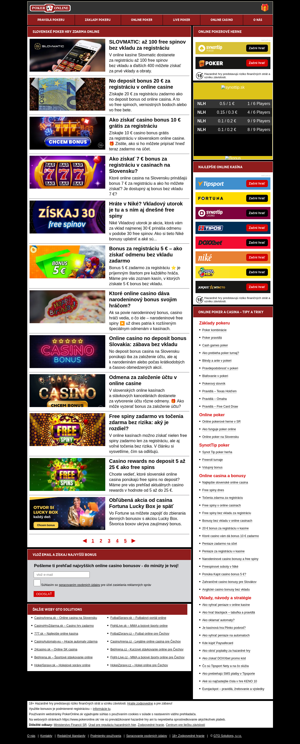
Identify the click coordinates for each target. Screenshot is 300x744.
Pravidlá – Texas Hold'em (219, 391)
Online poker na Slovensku (220, 437)
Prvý (84, 540)
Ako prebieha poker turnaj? (220, 353)
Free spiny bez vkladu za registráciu (226, 513)
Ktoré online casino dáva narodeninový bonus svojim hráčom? (143, 299)
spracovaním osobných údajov (79, 585)
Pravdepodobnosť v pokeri (220, 368)
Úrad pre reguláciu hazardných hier (112, 725)
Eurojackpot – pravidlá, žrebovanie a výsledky (233, 689)
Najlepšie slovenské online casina (225, 482)
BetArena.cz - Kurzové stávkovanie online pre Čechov (147, 649)
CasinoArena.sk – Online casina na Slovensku (65, 618)
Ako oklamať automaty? (218, 620)
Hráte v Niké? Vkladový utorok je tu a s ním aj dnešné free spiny (146, 210)
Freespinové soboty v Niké (220, 566)
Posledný (134, 540)
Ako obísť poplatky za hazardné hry (226, 650)
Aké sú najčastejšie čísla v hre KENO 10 (229, 681)
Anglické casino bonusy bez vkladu (226, 589)
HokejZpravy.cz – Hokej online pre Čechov (139, 665)
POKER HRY (62, 31)
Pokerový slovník (214, 383)
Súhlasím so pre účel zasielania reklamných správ (96, 585)
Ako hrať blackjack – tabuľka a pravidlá (228, 612)
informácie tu (102, 709)
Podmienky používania (105, 736)
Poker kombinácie (214, 330)
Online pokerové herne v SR (221, 421)
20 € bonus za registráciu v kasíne (225, 528)
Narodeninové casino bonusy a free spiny (230, 559)
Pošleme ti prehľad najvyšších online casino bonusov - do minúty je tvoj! (106, 565)
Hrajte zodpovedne (140, 703)
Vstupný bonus (212, 467)
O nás (31, 736)
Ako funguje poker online (219, 429)
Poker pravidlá (212, 338)
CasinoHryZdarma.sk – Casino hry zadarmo (64, 626)
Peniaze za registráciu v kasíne (223, 551)
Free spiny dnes (213, 490)
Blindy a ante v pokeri (217, 360)
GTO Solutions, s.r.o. (228, 736)
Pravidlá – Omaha (214, 399)
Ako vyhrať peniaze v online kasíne (226, 605)
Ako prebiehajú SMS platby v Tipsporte (228, 673)
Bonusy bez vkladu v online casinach (227, 521)
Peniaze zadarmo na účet (219, 543)
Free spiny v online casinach (221, 505)
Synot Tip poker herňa (217, 452)
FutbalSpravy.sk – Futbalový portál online (138, 618)
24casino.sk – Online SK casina (55, 649)
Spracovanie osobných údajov (146, 736)
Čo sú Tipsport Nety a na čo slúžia (225, 666)
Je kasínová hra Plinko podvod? (224, 628)
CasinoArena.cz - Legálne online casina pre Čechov (145, 641)
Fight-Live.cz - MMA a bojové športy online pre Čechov (147, 657)
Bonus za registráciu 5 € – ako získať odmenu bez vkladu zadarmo (145, 255)
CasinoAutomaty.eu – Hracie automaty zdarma (66, 641)
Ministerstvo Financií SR (70, 725)
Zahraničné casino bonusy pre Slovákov (229, 582)
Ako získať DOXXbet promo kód (224, 658)
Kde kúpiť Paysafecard (217, 643)
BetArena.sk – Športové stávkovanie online (63, 657)
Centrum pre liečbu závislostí (185, 725)
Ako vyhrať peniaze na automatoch (226, 635)
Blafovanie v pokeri (215, 376)
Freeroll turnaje (212, 460)
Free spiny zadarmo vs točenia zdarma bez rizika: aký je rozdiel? (146, 422)
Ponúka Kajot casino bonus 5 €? (224, 574)
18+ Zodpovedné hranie (188, 736)
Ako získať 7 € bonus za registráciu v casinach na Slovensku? (139, 165)
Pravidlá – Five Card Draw (220, 406)
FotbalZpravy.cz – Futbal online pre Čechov (139, 633)
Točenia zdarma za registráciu (222, 498)
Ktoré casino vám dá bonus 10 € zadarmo (230, 536)
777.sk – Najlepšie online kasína (56, 633)
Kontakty (46, 736)
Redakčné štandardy (71, 736)
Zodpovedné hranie (151, 725)
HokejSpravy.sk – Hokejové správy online (62, 665)
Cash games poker (215, 345)
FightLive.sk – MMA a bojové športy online (139, 626)
